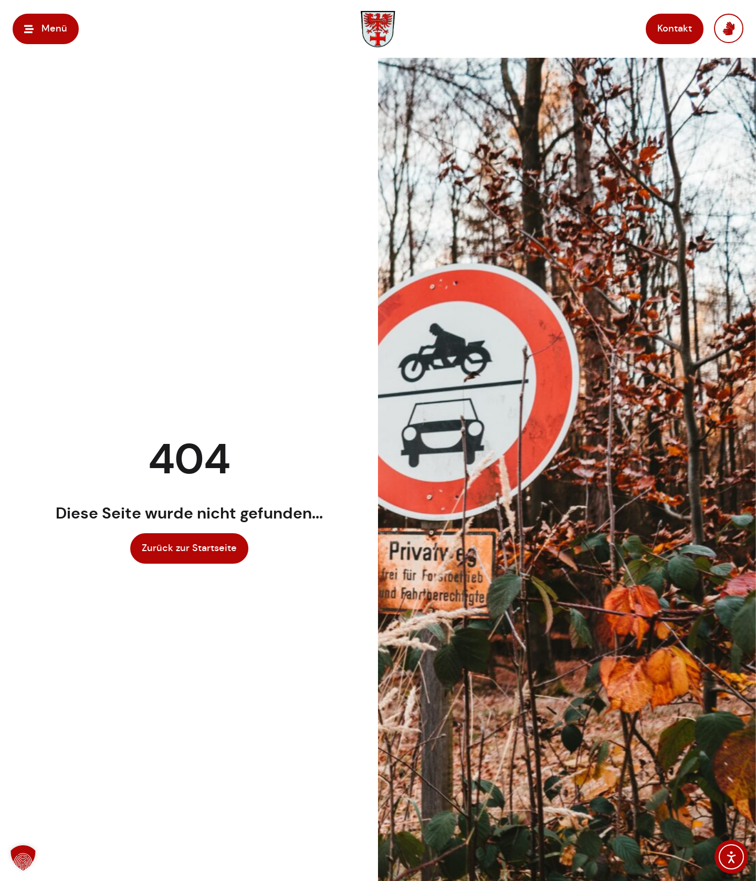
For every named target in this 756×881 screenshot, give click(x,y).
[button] (46, 29)
